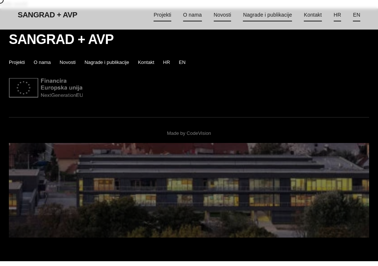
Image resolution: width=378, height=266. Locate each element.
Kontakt (313, 15)
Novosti (222, 15)
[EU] (46, 88)
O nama (192, 15)
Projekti (162, 15)
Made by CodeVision (189, 133)
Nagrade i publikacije (267, 15)
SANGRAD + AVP (47, 14)
